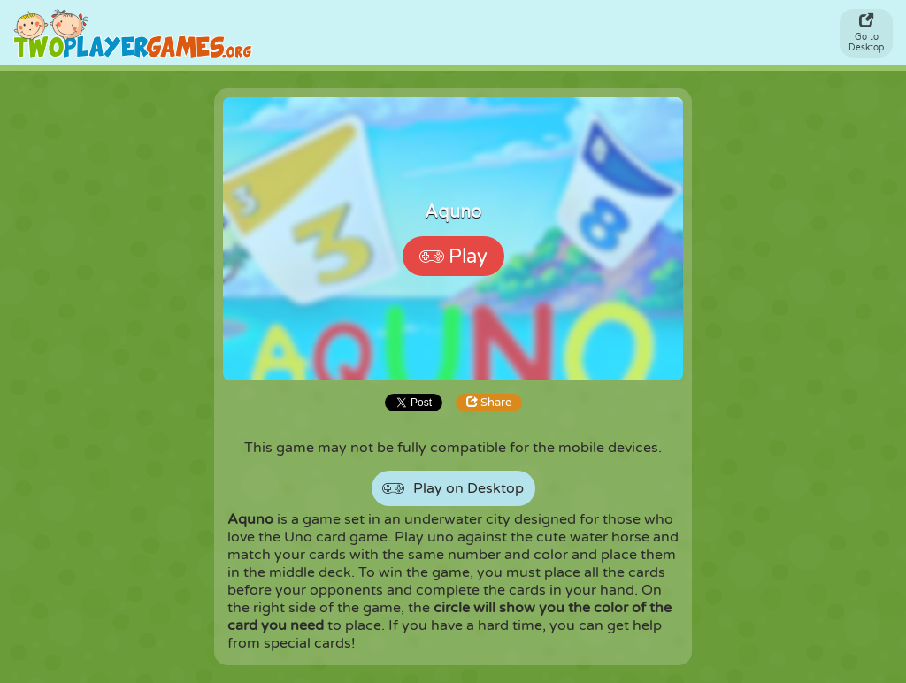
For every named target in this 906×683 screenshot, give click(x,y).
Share (488, 402)
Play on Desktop (453, 489)
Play (453, 256)
